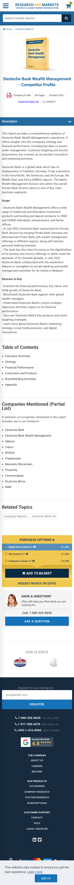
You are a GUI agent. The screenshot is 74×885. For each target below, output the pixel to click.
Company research (37, 791)
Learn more (34, 872)
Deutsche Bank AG (44, 516)
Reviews (37, 771)
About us (37, 760)
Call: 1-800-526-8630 (37, 613)
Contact (37, 817)
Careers (37, 766)
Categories (37, 786)
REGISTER (37, 704)
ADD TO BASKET (37, 573)
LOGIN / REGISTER (37, 828)
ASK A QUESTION (37, 621)
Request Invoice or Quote (37, 583)
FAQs (37, 823)
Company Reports (15, 516)
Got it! (46, 878)
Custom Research (37, 797)
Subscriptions (37, 803)
